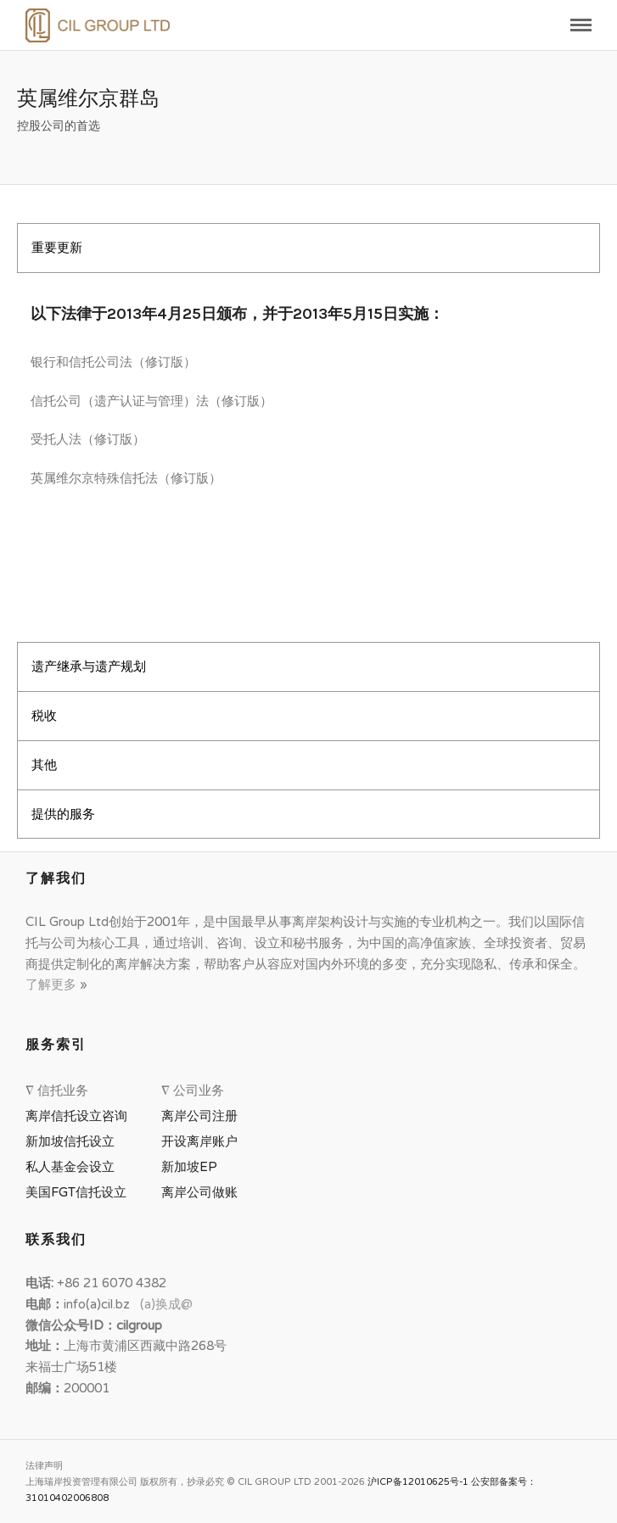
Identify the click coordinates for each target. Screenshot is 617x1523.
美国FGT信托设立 (79, 1192)
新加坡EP (189, 1166)
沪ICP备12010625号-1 (417, 1481)
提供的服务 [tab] (63, 814)
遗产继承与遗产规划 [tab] (88, 666)
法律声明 (44, 1465)
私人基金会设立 (70, 1166)
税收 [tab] (44, 715)
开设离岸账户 (199, 1141)
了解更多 (52, 984)
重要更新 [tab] (56, 247)
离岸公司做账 (199, 1192)
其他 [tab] (44, 765)
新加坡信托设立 (73, 1141)
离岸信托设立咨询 (79, 1116)
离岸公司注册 (202, 1116)
